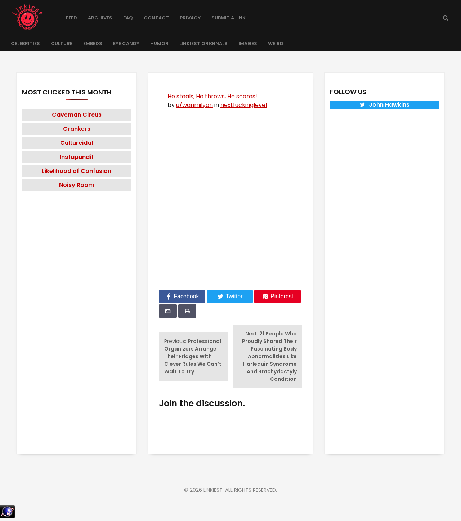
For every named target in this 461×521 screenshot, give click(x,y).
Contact (156, 17)
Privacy (190, 17)
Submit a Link (228, 17)
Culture (61, 43)
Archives (100, 17)
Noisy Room (76, 185)
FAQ (128, 17)
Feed (71, 17)
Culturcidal (76, 143)
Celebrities (25, 43)
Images (247, 43)
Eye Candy (126, 43)
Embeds (92, 43)
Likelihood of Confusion (76, 171)
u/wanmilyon (194, 105)
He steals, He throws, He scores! (212, 96)
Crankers (76, 129)
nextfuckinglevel (243, 105)
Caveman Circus (77, 115)
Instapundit (77, 157)
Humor (159, 43)
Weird (275, 43)
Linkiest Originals (203, 43)
